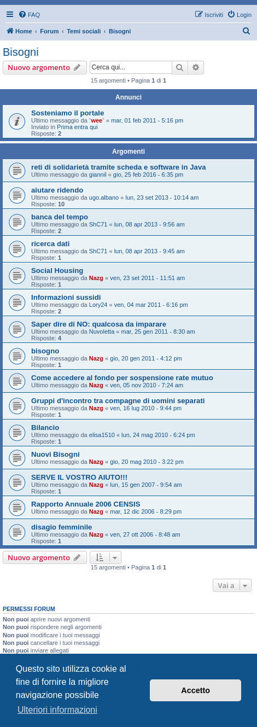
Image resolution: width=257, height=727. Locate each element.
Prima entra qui (77, 127)
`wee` (96, 120)
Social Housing (57, 270)
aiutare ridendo (57, 190)
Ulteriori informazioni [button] (57, 709)
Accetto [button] (195, 690)
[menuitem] (29, 14)
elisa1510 (102, 435)
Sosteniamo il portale (67, 113)
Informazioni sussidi (66, 297)
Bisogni (21, 52)
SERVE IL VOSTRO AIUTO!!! (79, 477)
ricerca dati (50, 244)
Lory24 (98, 304)
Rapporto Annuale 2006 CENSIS (86, 504)
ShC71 (98, 224)
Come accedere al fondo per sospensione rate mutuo (122, 378)
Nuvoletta (101, 331)
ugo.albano (104, 197)
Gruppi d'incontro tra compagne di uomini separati (118, 401)
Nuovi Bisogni (55, 454)
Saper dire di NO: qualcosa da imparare (98, 324)
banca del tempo (59, 217)
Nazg (96, 278)
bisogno (45, 351)
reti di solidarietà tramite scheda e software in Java (118, 167)
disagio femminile (61, 527)
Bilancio (45, 427)
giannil (98, 174)
